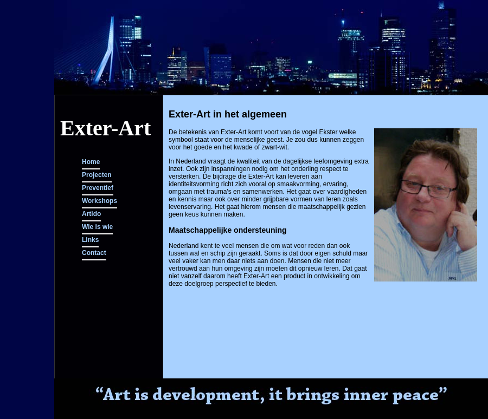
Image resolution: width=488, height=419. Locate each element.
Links (90, 240)
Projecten (97, 175)
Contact (94, 253)
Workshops (99, 201)
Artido (91, 214)
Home (91, 162)
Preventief (97, 188)
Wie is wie (97, 227)
